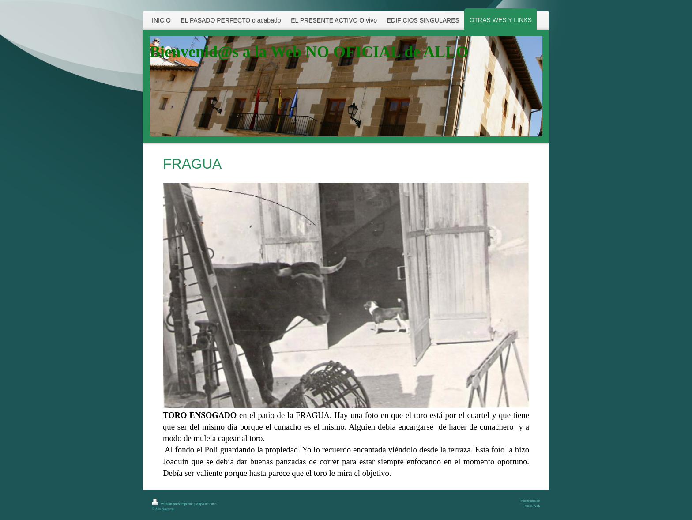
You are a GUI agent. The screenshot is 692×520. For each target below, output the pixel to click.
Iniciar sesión (530, 501)
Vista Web (532, 506)
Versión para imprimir (173, 504)
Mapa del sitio (206, 504)
